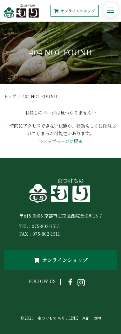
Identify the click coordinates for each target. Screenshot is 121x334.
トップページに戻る (63, 141)
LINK (73, 318)
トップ (10, 96)
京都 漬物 (91, 318)
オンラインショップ (74, 10)
